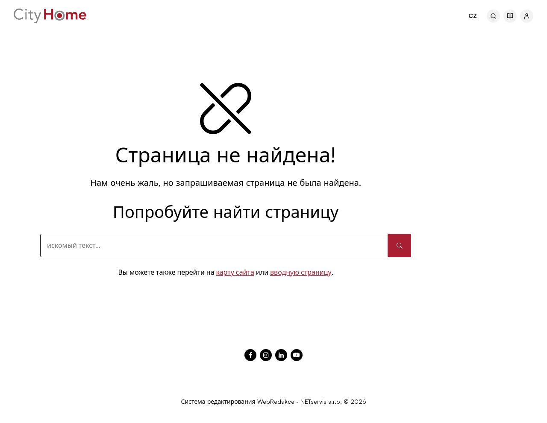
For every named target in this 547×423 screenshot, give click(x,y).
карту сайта (235, 272)
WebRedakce (275, 401)
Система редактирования (218, 401)
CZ (472, 15)
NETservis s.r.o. (321, 401)
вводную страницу (301, 272)
